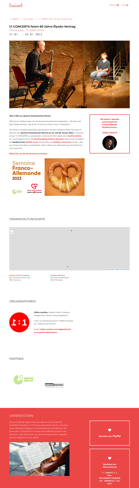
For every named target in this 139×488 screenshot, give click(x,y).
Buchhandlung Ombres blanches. (49, 139)
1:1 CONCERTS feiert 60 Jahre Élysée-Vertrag (55, 19)
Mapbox (117, 269)
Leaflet (110, 269)
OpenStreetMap (125, 269)
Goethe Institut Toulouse (19, 275)
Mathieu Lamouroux (62, 142)
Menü (125, 5)
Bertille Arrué (32, 142)
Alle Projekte (29, 19)
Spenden (114, 5)
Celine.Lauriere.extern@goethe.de (55, 329)
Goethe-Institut (74, 136)
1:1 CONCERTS (14, 19)
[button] (11, 229)
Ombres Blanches (57, 275)
